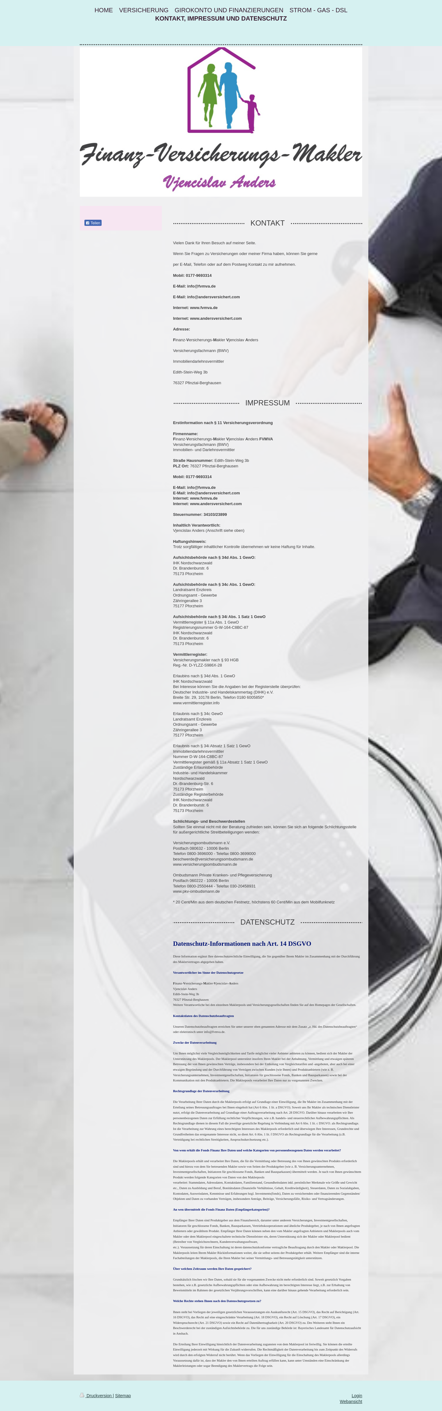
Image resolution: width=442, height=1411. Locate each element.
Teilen (93, 223)
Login (357, 1395)
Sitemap (123, 1395)
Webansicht (351, 1401)
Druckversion (96, 1395)
